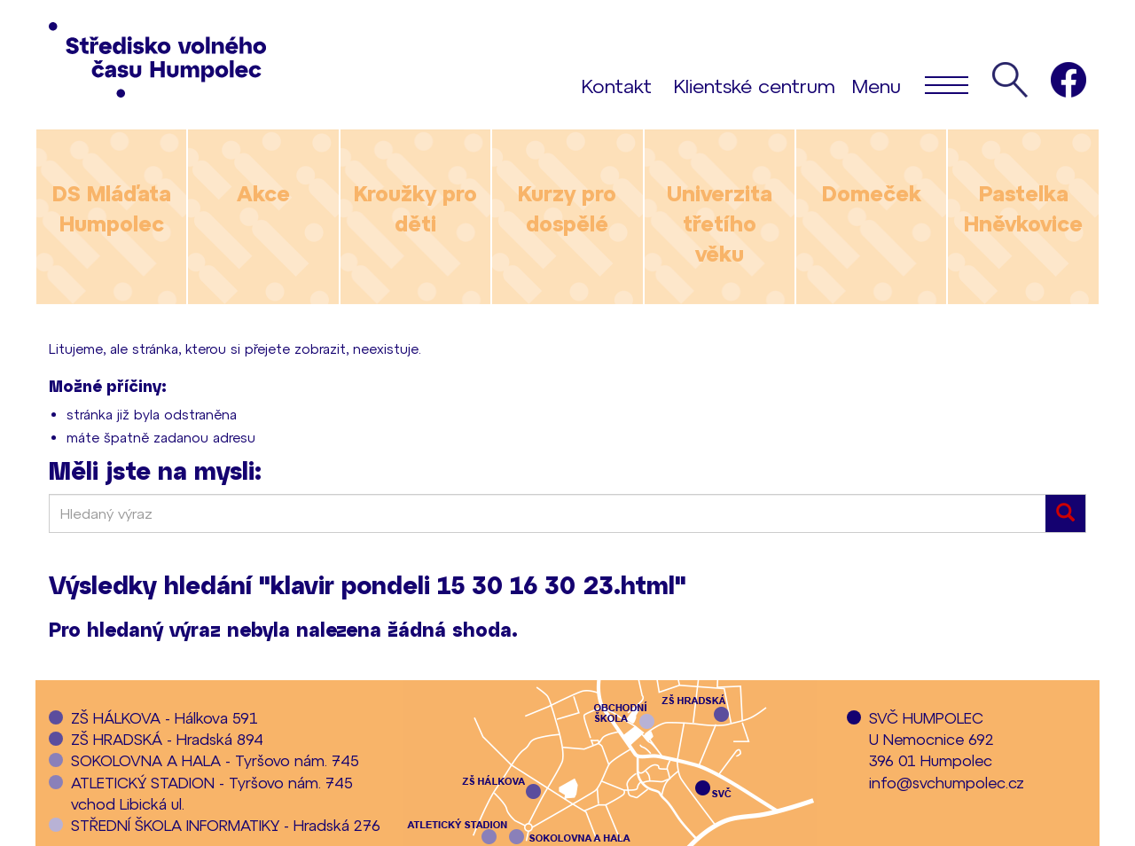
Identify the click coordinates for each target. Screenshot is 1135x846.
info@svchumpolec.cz (946, 782)
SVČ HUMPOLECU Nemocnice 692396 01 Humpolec (931, 739)
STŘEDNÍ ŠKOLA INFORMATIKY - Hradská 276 (225, 825)
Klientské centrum (754, 85)
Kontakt (617, 85)
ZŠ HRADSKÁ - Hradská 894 (167, 739)
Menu (910, 84)
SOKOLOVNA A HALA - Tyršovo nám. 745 (215, 760)
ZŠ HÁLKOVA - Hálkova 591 (164, 717)
